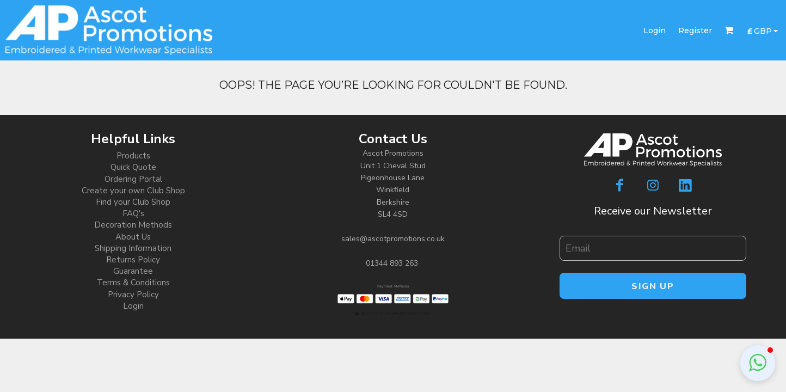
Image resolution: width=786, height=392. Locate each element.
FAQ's (133, 213)
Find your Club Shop (133, 202)
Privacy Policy (133, 294)
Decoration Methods (133, 224)
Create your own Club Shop (133, 190)
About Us (133, 236)
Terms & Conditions (133, 282)
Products (133, 155)
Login (654, 30)
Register (695, 30)
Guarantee (133, 271)
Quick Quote (133, 167)
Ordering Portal (133, 179)
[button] (757, 363)
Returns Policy (133, 259)
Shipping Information (133, 248)
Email (568, 230)
